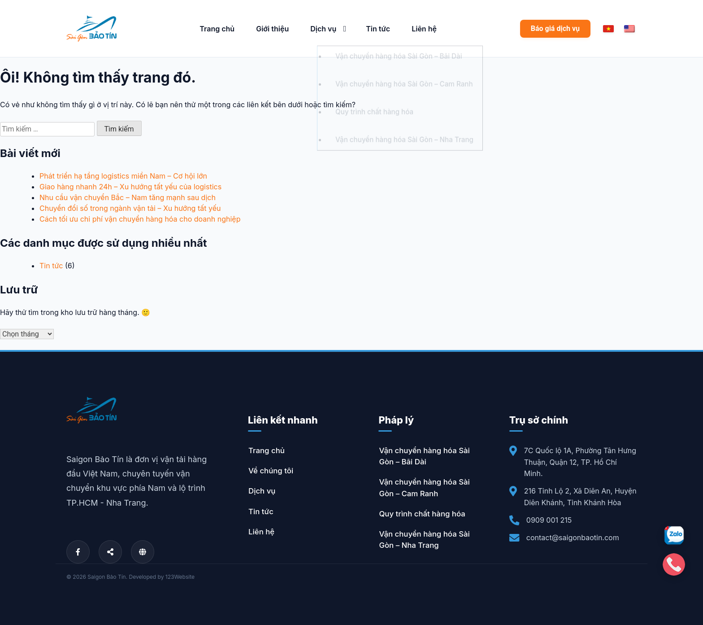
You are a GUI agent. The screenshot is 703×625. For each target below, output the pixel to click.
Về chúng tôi (270, 470)
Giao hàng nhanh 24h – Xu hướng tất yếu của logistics (130, 186)
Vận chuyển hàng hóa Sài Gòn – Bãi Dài (424, 456)
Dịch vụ (323, 28)
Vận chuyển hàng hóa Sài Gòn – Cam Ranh (424, 487)
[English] (629, 29)
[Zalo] (674, 535)
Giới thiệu (272, 28)
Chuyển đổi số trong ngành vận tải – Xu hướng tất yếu (130, 208)
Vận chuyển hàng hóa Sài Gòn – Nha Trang (424, 539)
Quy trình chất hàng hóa (422, 513)
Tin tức (378, 28)
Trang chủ (217, 28)
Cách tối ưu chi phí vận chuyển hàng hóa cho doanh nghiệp (139, 218)
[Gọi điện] (674, 564)
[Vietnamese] (608, 29)
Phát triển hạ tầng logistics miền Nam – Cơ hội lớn (123, 175)
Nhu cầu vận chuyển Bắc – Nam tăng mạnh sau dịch (127, 197)
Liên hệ (424, 28)
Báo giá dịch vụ (555, 28)
